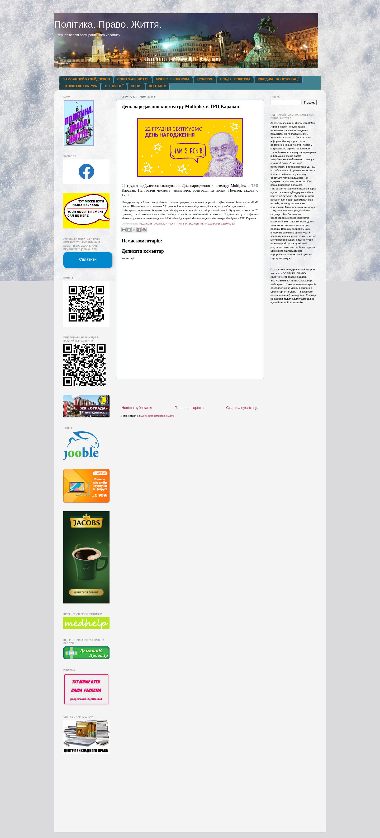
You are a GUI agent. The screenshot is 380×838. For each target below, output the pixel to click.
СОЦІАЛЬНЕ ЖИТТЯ (133, 79)
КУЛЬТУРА (205, 79)
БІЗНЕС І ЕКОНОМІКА (172, 79)
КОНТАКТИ (157, 86)
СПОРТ (136, 86)
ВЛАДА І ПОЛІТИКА (235, 79)
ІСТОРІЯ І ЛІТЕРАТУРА (80, 86)
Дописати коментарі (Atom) (157, 415)
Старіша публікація (242, 408)
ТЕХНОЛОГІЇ (114, 86)
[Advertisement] (190, 392)
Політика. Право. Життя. (108, 24)
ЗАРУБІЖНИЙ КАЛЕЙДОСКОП (86, 79)
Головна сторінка (189, 408)
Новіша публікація (136, 408)
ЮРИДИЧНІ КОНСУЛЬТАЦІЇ (278, 79)
